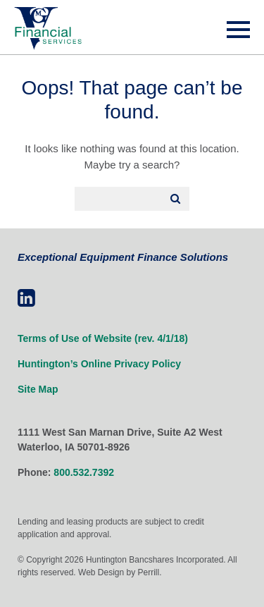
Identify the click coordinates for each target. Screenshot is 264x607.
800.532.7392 (84, 472)
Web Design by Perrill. (120, 572)
